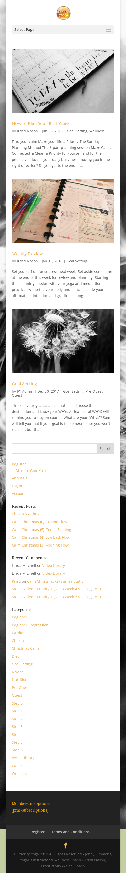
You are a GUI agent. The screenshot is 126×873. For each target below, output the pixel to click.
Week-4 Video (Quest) (83, 588)
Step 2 (17, 718)
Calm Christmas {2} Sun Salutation (56, 581)
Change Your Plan (31, 470)
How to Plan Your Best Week (41, 123)
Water (17, 765)
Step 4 (17, 734)
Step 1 (17, 710)
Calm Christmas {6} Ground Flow (39, 521)
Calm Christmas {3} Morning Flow (40, 545)
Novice (17, 671)
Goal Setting (77, 131)
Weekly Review (27, 253)
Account (19, 493)
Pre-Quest (94, 391)
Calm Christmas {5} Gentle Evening (41, 529)
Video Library (53, 565)
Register (19, 464)
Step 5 (17, 742)
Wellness (97, 131)
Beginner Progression (30, 624)
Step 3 (17, 726)
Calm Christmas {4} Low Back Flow (41, 537)
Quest (17, 395)
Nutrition (19, 679)
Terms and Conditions (70, 831)
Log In (17, 485)
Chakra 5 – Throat (27, 513)
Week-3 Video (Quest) (83, 596)
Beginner (19, 617)
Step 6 (17, 749)
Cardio (17, 632)
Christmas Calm (25, 648)
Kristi (16, 581)
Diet (15, 656)
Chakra (18, 640)
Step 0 (17, 703)
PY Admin (25, 391)
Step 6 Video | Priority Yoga (35, 588)
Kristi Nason (27, 131)
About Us (19, 478)
